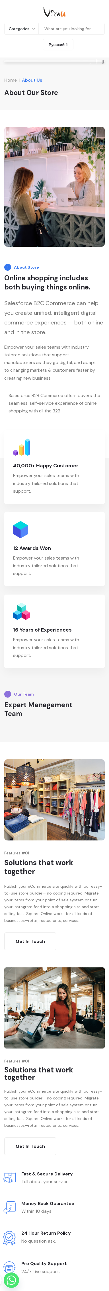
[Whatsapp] (11, 1280)
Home (10, 80)
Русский (57, 44)
